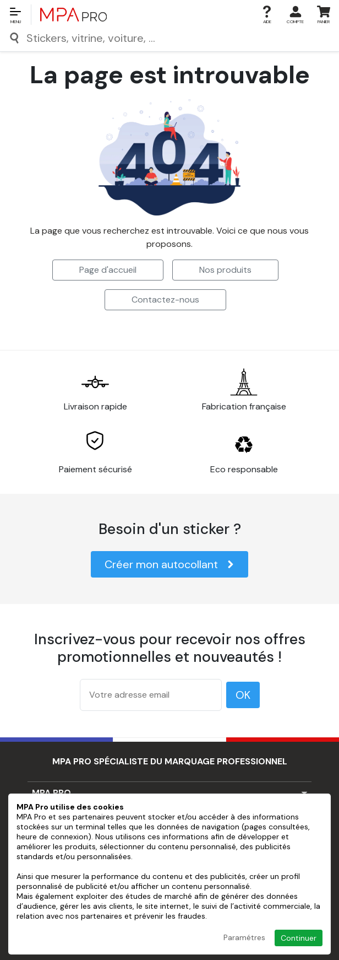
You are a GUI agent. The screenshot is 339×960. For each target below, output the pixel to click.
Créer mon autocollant (169, 564)
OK (243, 695)
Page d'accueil (107, 270)
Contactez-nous (165, 299)
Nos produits (225, 270)
